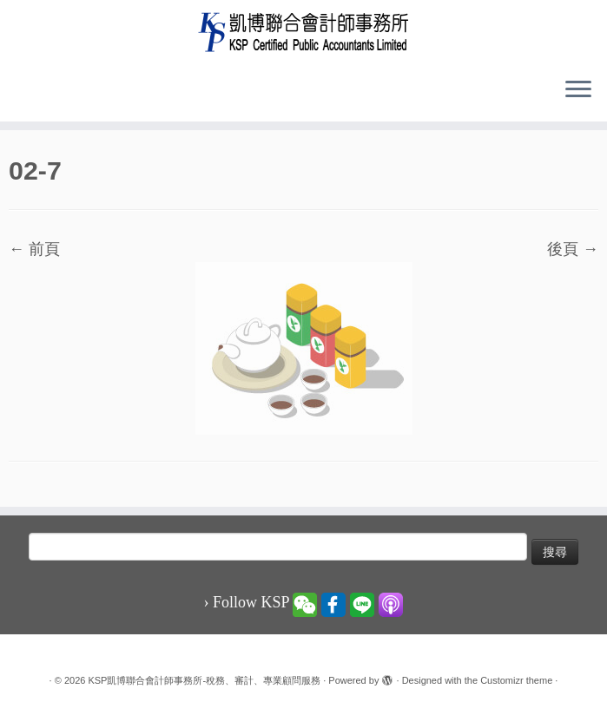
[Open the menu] (578, 90)
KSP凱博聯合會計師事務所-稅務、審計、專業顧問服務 (204, 680)
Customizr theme (516, 680)
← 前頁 (34, 249)
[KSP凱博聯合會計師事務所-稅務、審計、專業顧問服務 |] (303, 32)
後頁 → (572, 249)
